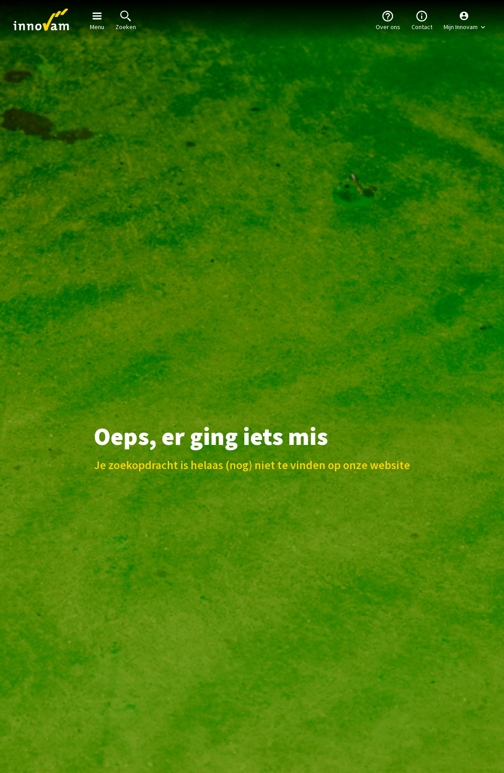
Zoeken (125, 20)
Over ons (388, 20)
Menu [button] (97, 20)
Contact (421, 20)
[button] (464, 20)
